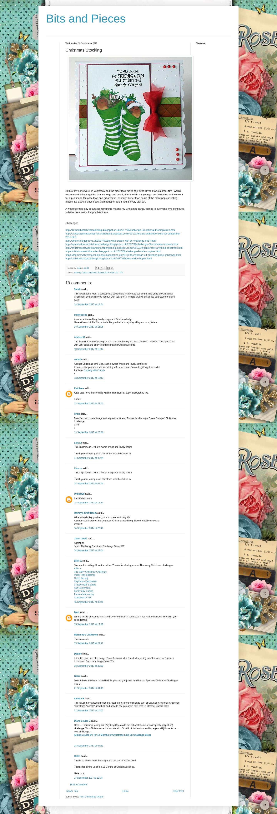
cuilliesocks (80, 315)
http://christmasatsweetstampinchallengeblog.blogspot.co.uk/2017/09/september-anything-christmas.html (124, 247)
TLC (121, 272)
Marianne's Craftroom (86, 634)
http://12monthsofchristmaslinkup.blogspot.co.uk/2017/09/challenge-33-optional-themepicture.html (120, 230)
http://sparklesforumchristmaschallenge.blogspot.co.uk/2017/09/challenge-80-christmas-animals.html (121, 244)
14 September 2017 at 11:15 (88, 502)
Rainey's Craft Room (85, 513)
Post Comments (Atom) (91, 796)
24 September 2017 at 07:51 (88, 745)
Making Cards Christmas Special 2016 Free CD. (96, 272)
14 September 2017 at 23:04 (88, 550)
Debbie (78, 653)
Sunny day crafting (83, 591)
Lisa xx (78, 442)
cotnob (78, 359)
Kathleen (79, 388)
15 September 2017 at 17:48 (88, 624)
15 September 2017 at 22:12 (88, 643)
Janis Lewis (80, 538)
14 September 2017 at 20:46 (88, 528)
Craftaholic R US (82, 597)
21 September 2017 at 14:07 (88, 710)
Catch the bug (81, 578)
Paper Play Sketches (84, 575)
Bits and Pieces (86, 18)
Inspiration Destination (85, 581)
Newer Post (72, 791)
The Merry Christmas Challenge (90, 571)
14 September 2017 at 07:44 (88, 458)
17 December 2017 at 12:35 (88, 777)
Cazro (77, 676)
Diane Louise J (82, 721)
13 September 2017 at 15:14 (88, 349)
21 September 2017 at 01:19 (88, 688)
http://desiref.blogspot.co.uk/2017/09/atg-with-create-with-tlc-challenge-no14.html (110, 240)
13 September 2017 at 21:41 (88, 403)
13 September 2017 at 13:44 (88, 304)
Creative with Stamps (85, 584)
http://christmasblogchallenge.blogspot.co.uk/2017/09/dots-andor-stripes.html (108, 258)
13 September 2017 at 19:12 (88, 378)
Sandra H (79, 698)
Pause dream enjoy (84, 594)
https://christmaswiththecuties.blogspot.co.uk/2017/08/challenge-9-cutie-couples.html (113, 251)
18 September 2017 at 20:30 (88, 666)
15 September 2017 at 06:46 (88, 602)
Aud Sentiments (82, 588)
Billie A (78, 561)
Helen (77, 756)
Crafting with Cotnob (94, 370)
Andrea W (79, 337)
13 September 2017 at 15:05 (88, 326)
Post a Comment (78, 784)
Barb (76, 612)
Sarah (77, 289)
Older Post (178, 791)
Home (126, 791)
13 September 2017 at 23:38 (88, 432)
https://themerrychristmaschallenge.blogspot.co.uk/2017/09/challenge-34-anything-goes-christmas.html (123, 255)
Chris (77, 414)
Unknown (79, 494)
